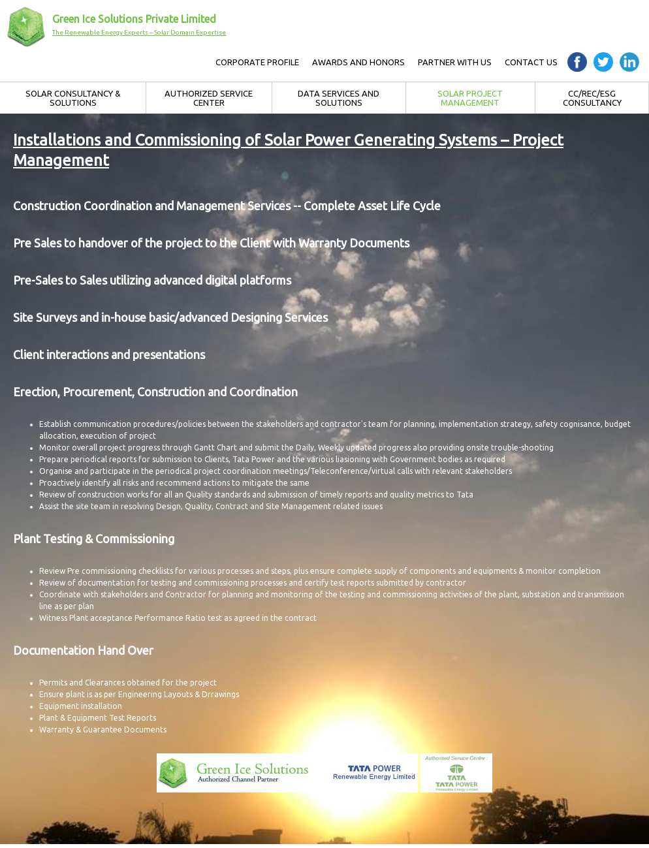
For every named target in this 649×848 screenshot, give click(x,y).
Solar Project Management (470, 98)
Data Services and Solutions (338, 98)
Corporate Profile (257, 62)
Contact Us (531, 62)
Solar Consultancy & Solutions (73, 98)
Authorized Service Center (209, 98)
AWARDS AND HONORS (358, 62)
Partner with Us (455, 62)
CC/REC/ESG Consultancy (592, 98)
